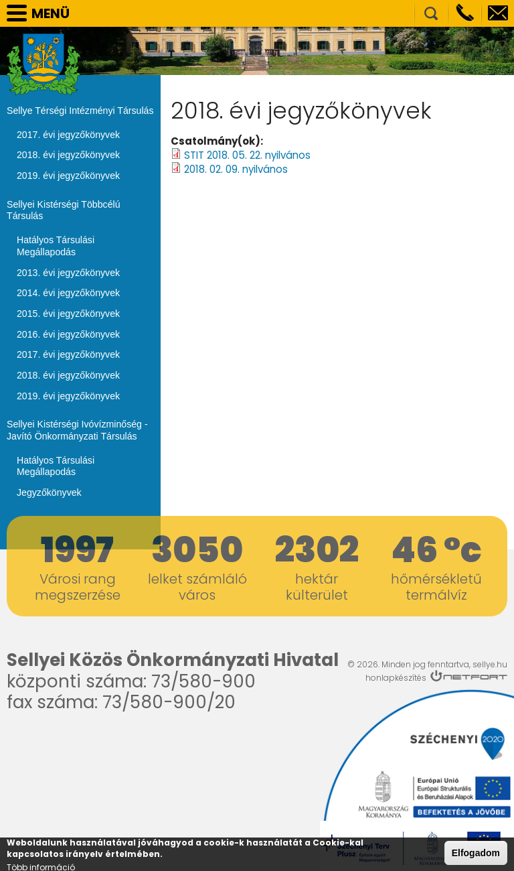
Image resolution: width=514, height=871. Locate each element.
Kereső (431, 13)
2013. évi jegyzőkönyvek (68, 271)
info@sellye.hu (498, 13)
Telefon (464, 13)
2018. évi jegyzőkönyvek (68, 154)
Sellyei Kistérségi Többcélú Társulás (63, 209)
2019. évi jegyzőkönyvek (68, 175)
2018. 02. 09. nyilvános (236, 169)
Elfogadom (476, 853)
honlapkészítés (395, 675)
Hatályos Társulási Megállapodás (55, 245)
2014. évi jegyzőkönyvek (68, 292)
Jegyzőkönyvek (49, 490)
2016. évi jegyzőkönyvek (68, 333)
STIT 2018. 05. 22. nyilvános (247, 155)
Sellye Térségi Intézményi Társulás (79, 110)
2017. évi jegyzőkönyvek (68, 134)
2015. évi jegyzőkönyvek (68, 312)
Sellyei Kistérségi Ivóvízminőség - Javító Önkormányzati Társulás (77, 428)
